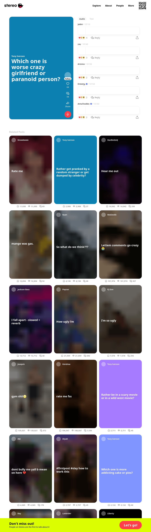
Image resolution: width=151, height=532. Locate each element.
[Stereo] (13, 5)
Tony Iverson (18, 56)
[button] (130, 525)
